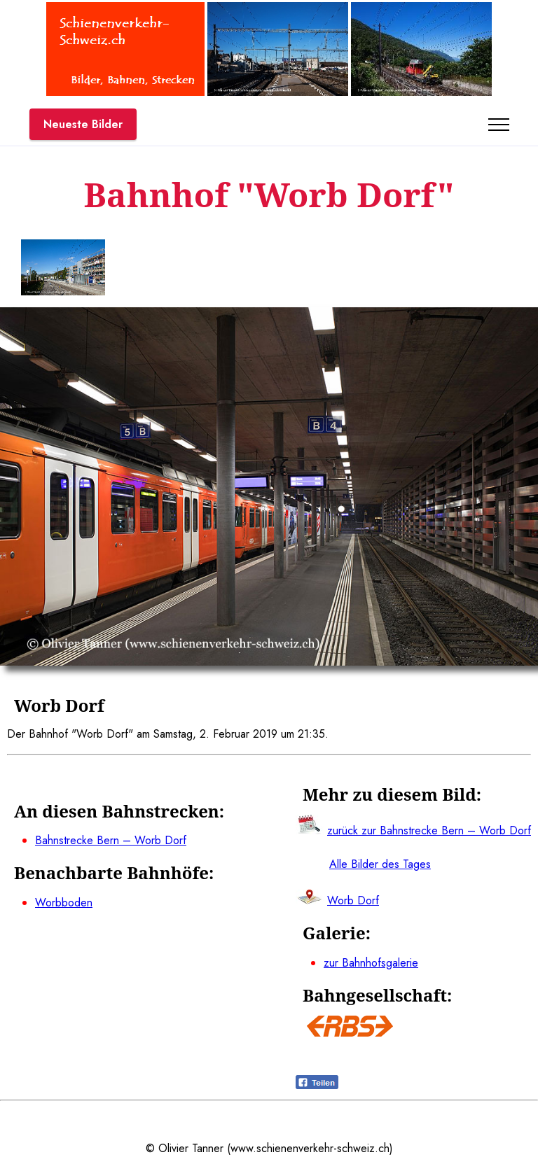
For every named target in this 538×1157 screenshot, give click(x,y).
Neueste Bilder (83, 124)
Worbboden (63, 903)
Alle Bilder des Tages (380, 864)
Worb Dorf (353, 900)
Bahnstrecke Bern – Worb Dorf (110, 840)
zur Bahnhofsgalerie (371, 963)
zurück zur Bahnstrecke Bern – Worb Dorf (429, 830)
